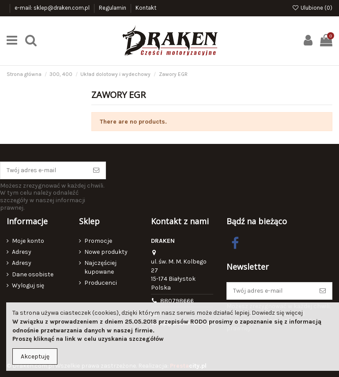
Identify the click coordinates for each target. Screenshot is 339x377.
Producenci (100, 283)
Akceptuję (35, 356)
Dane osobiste (32, 274)
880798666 (177, 301)
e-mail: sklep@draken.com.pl (53, 7)
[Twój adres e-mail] (43, 170)
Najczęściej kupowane (100, 267)
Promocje (98, 241)
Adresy (21, 252)
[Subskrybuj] (96, 170)
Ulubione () (312, 7)
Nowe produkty (106, 252)
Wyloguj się (28, 285)
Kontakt (146, 7)
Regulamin (113, 7)
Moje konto (28, 241)
